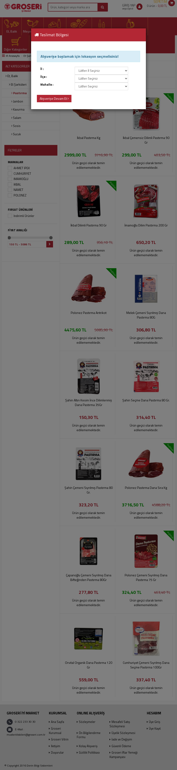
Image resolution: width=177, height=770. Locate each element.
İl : (42, 69)
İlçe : (43, 77)
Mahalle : (46, 84)
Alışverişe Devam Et (54, 98)
